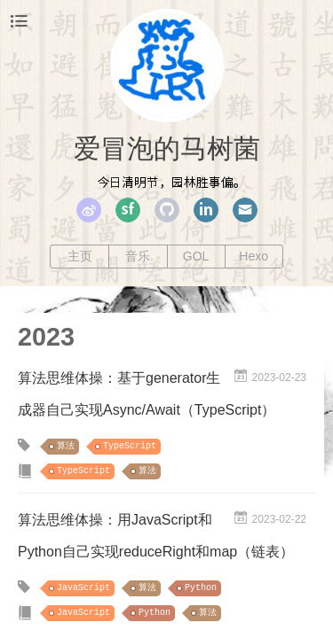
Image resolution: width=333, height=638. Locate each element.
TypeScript (129, 446)
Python (201, 588)
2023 (46, 337)
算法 (66, 446)
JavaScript (83, 588)
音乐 (137, 256)
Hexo (253, 256)
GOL (196, 256)
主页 (79, 256)
